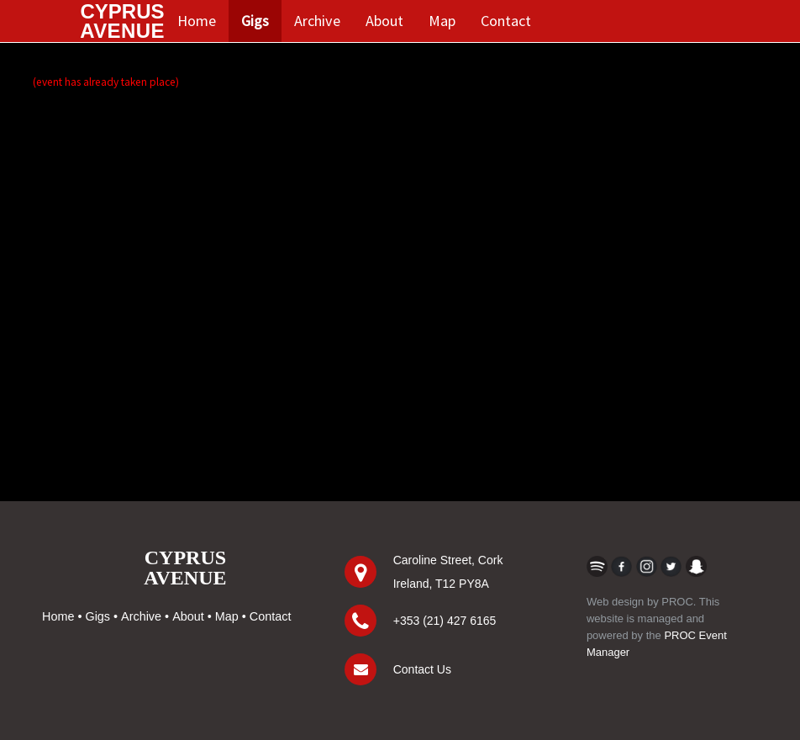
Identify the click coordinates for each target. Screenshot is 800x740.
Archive (317, 20)
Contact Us (422, 669)
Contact (506, 20)
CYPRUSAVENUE (185, 568)
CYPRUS (122, 21)
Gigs (255, 20)
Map (442, 20)
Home (196, 20)
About (384, 20)
